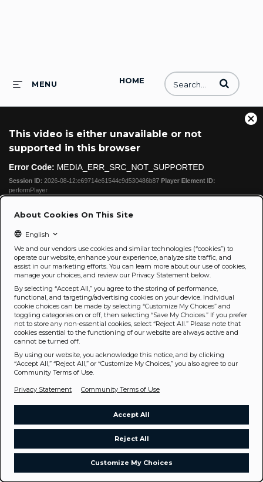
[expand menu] (34, 83)
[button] (224, 83)
